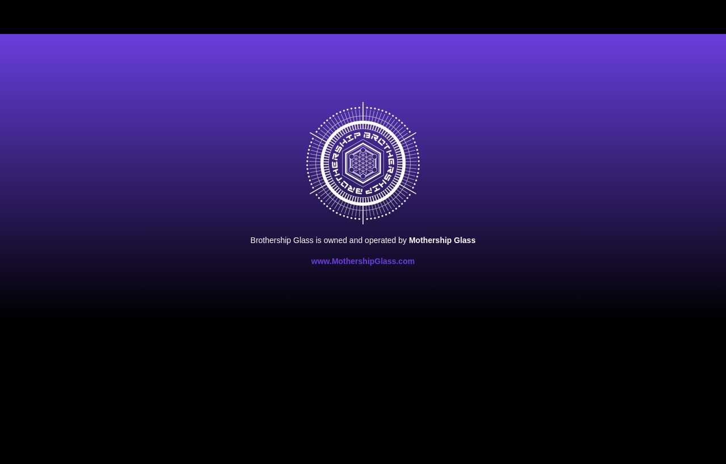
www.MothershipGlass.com (363, 261)
